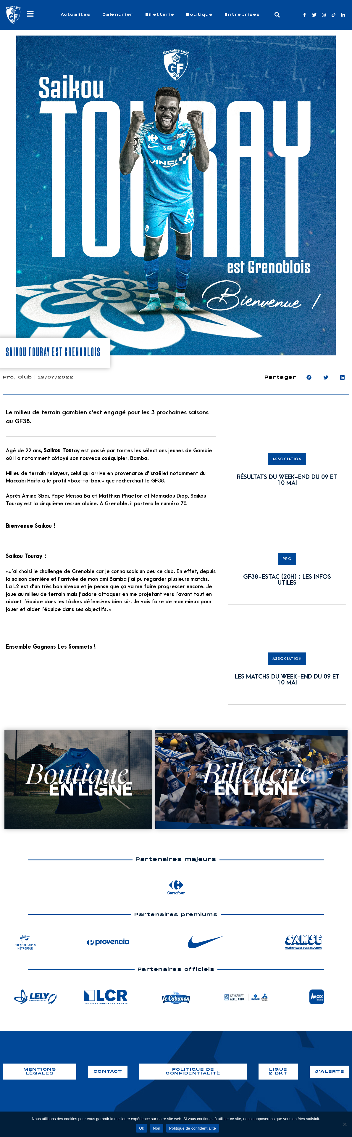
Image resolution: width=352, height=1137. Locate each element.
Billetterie (160, 15)
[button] (277, 15)
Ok (141, 1128)
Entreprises (242, 15)
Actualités (76, 15)
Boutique (199, 15)
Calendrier (117, 15)
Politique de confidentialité (192, 1128)
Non (156, 1128)
